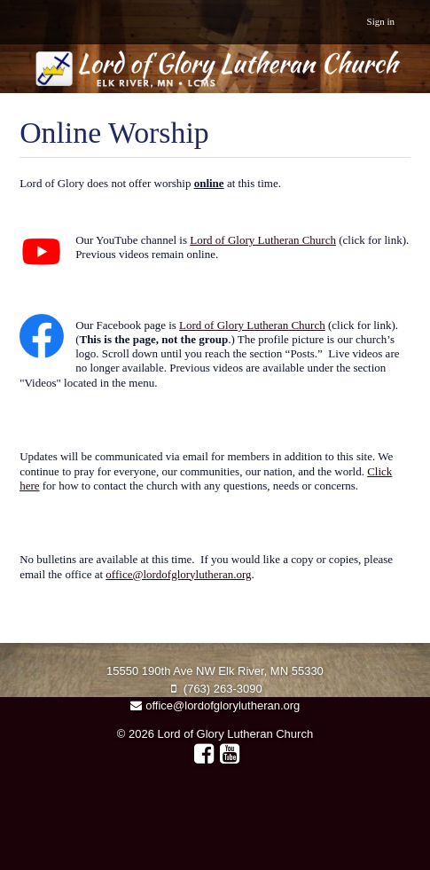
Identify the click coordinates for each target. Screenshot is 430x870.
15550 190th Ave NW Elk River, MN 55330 (215, 671)
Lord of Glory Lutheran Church (263, 240)
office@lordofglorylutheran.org (178, 574)
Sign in (381, 21)
